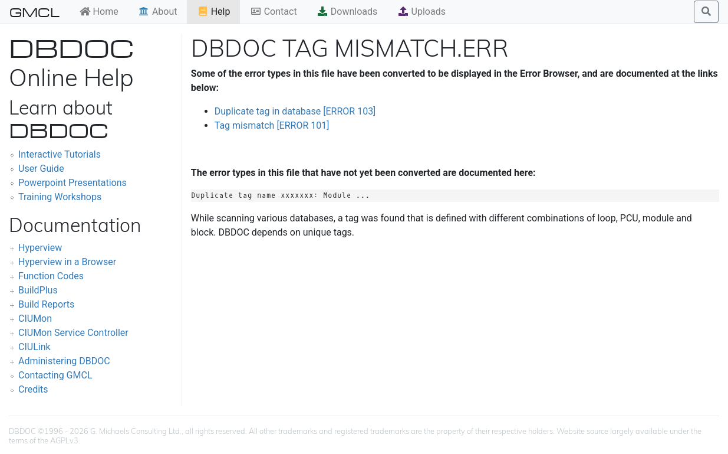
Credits (33, 389)
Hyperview (40, 247)
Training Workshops (59, 196)
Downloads (347, 11)
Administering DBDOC (64, 361)
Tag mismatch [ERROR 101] (272, 125)
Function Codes (51, 276)
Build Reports (46, 304)
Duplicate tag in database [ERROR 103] (295, 111)
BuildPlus (38, 290)
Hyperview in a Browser (67, 261)
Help (213, 11)
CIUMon (35, 318)
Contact (273, 11)
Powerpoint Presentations (72, 182)
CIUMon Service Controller (73, 332)
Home (98, 11)
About (157, 11)
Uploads (421, 11)
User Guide (41, 168)
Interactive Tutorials (59, 154)
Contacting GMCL (55, 375)
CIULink (34, 346)
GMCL (34, 12)
